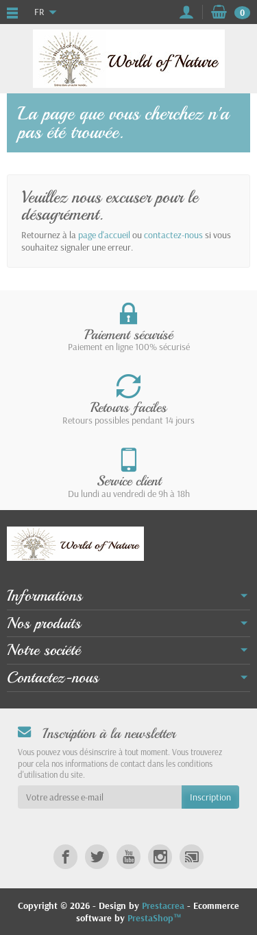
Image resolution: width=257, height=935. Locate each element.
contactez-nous (173, 235)
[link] (65, 856)
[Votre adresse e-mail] (100, 797)
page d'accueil (104, 235)
